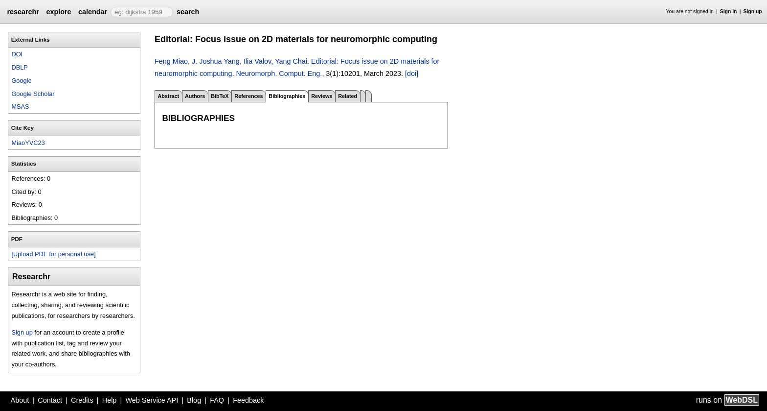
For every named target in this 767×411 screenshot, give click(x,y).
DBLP (19, 67)
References (248, 96)
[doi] (411, 73)
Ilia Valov (257, 61)
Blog (194, 400)
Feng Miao (171, 61)
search (188, 12)
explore (58, 12)
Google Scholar (32, 93)
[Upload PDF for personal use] (53, 254)
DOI (17, 54)
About (20, 400)
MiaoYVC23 (28, 142)
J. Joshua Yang (216, 61)
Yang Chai (291, 61)
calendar (92, 12)
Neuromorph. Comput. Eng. (279, 73)
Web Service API (151, 400)
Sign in (728, 11)
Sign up (753, 11)
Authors (195, 96)
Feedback (248, 400)
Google (21, 80)
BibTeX (219, 96)
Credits (82, 400)
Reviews (321, 96)
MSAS (20, 106)
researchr (23, 12)
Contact (50, 400)
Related (347, 96)
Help (109, 400)
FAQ (217, 400)
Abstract (168, 96)
